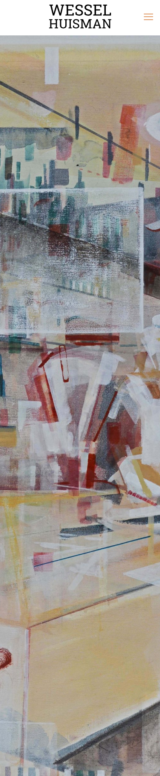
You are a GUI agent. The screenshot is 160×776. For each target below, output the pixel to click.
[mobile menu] (148, 17)
